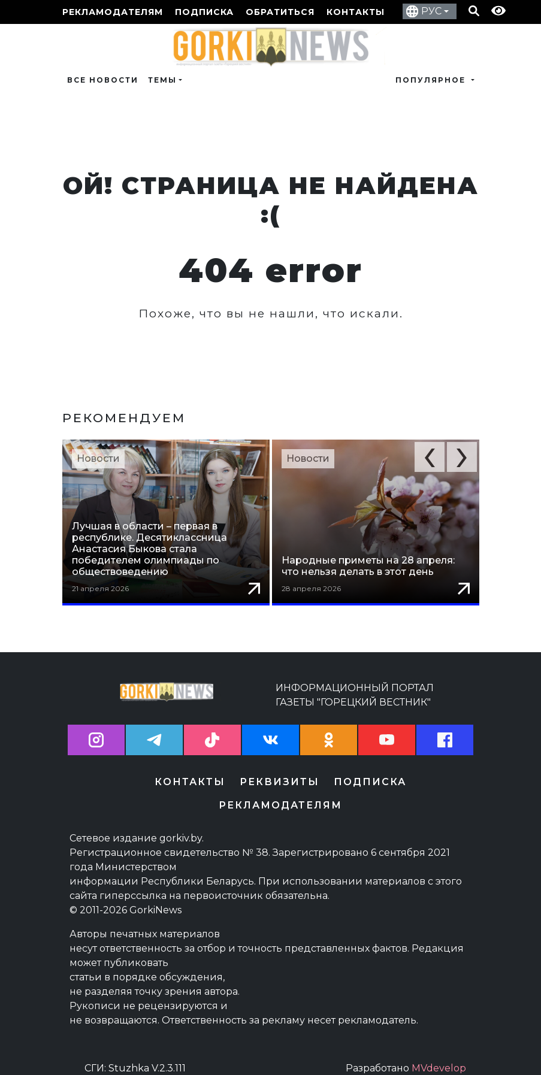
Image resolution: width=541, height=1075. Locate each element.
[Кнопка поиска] (474, 12)
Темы (162, 79)
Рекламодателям (112, 12)
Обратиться (280, 12)
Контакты (356, 12)
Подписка (204, 12)
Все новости (102, 79)
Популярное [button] (432, 79)
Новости (98, 458)
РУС (431, 11)
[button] (430, 457)
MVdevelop (439, 1058)
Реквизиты (279, 771)
